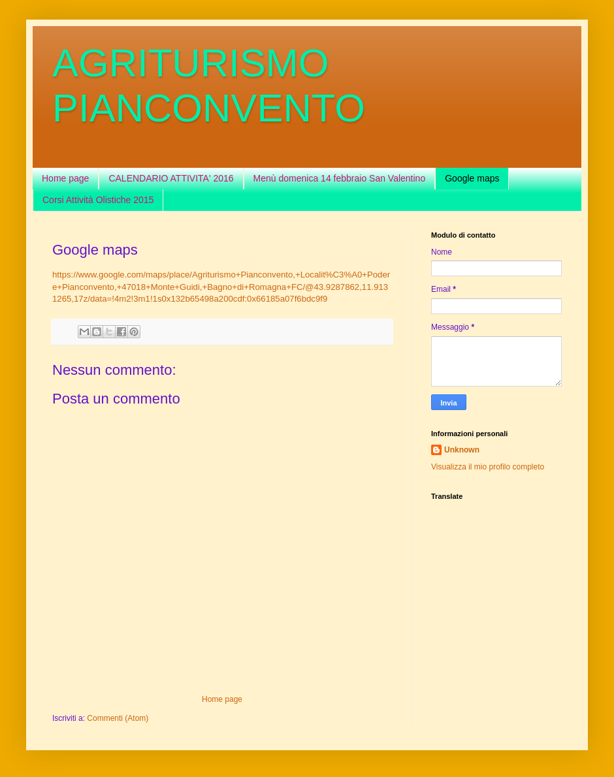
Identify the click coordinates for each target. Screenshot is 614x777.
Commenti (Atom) (117, 718)
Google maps (472, 178)
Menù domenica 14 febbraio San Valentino (339, 178)
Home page (65, 178)
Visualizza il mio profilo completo (487, 466)
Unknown (461, 449)
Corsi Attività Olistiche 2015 (98, 200)
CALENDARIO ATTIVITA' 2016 (170, 178)
